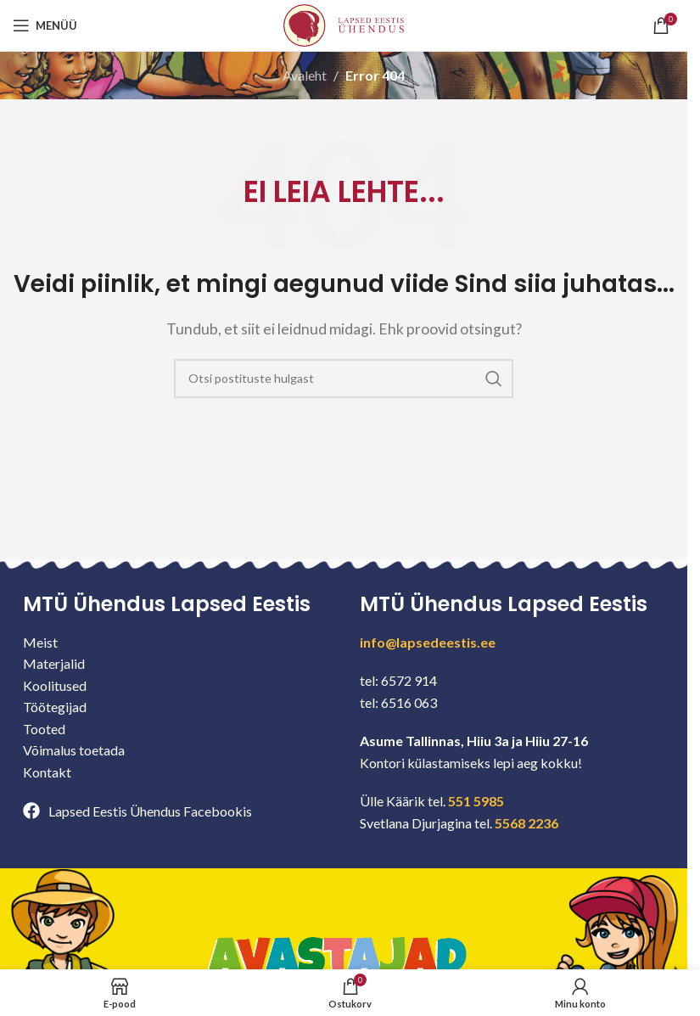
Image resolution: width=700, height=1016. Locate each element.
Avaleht (305, 75)
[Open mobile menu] (45, 25)
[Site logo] (343, 23)
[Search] (343, 378)
